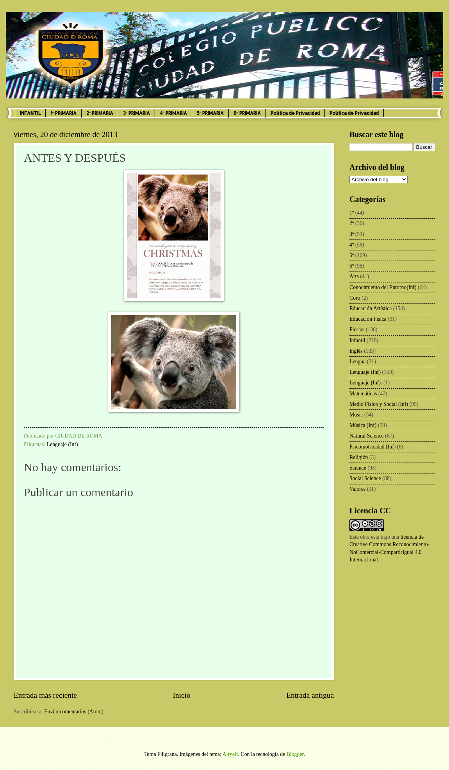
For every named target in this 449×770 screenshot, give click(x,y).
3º (351, 234)
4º (351, 245)
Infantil (357, 340)
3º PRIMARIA (136, 113)
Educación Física (368, 319)
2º (351, 223)
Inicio (182, 695)
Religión (358, 457)
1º (351, 213)
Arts (354, 276)
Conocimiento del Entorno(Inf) (383, 287)
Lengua (357, 361)
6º (351, 266)
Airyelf (230, 754)
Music (356, 415)
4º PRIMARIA (173, 113)
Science (357, 468)
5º (351, 255)
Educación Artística (370, 308)
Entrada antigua (310, 695)
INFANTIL (30, 113)
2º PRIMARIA (99, 113)
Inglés (356, 351)
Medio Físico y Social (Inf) (378, 404)
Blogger (295, 754)
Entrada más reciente (45, 695)
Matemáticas (363, 394)
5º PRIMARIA (210, 113)
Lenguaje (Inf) (62, 444)
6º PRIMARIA (247, 113)
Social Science (365, 478)
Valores (357, 489)
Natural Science (366, 436)
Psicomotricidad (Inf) (372, 447)
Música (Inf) (362, 425)
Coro (354, 298)
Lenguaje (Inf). (365, 383)
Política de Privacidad (295, 113)
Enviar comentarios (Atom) (73, 712)
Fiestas (356, 329)
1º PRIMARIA (63, 113)
